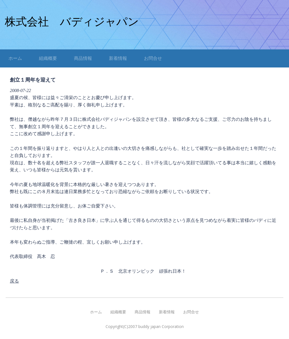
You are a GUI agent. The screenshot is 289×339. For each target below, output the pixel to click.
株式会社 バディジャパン (72, 22)
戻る (14, 281)
